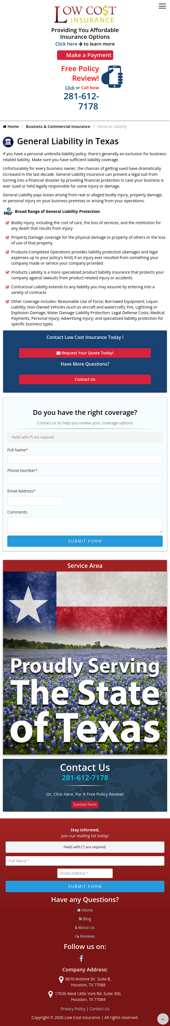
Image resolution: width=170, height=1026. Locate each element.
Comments (17, 512)
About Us (85, 927)
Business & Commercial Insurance (58, 126)
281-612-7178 (81, 101)
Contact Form (85, 804)
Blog (85, 918)
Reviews (85, 936)
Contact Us (99, 1008)
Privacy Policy (73, 1008)
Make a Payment (89, 55)
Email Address (21, 491)
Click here (69, 43)
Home (11, 126)
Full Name (17, 450)
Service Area (85, 566)
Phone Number (22, 470)
